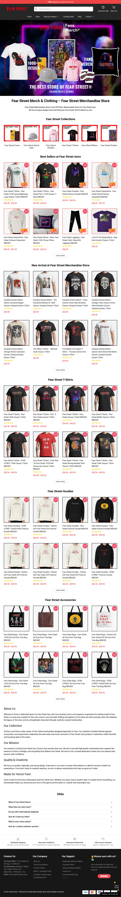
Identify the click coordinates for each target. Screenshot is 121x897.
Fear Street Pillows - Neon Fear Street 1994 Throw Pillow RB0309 (45, 240)
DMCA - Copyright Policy (42, 871)
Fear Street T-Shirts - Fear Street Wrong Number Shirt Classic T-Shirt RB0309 (73, 463)
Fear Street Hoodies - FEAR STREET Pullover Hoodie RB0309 (103, 575)
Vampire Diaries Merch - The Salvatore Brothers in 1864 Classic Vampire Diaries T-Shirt (46, 303)
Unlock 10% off (117, 886)
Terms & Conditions (41, 865)
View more (60, 256)
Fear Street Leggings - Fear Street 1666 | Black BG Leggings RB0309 (73, 240)
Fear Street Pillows (90, 145)
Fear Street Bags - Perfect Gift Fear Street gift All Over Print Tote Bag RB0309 (104, 637)
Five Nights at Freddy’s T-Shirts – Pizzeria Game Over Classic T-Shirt (74, 352)
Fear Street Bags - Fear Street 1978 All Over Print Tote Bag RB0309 (16, 684)
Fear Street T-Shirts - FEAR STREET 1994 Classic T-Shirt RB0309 (16, 463)
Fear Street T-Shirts (70, 145)
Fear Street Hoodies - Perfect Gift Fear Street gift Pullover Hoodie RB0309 (45, 529)
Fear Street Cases (12, 145)
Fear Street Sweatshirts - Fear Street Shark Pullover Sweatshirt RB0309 (104, 194)
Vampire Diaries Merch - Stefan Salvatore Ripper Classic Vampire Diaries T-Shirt (16, 303)
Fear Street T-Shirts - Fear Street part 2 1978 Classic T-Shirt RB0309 (44, 194)
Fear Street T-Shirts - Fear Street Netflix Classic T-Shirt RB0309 (103, 417)
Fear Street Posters (109, 145)
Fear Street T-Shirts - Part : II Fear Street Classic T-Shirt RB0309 (44, 417)
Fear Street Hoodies (51, 146)
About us (37, 861)
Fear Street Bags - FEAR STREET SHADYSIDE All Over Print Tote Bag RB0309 (104, 684)
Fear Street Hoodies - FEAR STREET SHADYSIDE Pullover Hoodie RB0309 (16, 529)
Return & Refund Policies (72, 868)
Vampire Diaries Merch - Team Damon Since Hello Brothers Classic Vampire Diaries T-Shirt (75, 303)
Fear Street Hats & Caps (31, 146)
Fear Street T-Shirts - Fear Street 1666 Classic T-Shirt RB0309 (15, 417)
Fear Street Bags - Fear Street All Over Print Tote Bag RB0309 (45, 637)
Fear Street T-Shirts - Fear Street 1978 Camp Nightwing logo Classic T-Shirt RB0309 (16, 194)
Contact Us (67, 871)
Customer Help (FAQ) (70, 875)
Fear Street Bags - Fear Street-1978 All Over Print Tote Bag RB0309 (16, 637)
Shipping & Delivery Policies (72, 861)
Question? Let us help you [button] (110, 894)
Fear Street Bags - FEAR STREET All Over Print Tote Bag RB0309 (73, 684)
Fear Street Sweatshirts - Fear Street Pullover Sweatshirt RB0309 (16, 240)
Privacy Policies (39, 868)
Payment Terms (68, 865)
